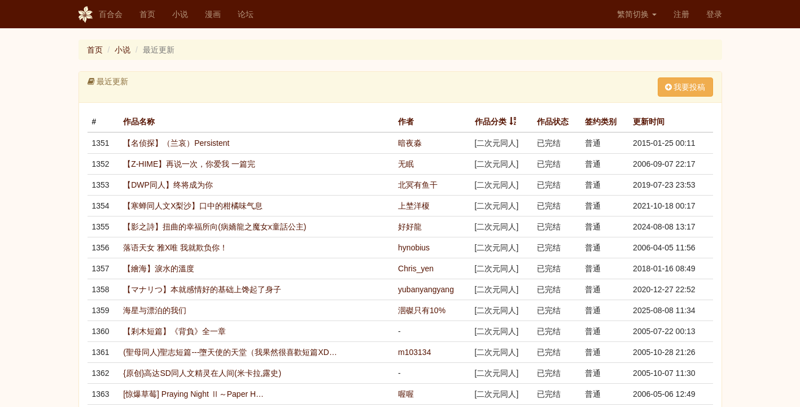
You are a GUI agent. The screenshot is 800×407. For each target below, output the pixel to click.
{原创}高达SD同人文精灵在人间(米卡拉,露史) (202, 373)
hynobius (414, 247)
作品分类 (490, 121)
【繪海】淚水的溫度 (158, 268)
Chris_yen (416, 268)
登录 (714, 14)
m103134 (414, 352)
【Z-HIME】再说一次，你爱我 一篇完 (189, 163)
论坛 (245, 14)
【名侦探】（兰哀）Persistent (176, 143)
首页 (147, 14)
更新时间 (649, 121)
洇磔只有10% (421, 310)
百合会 (100, 14)
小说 (180, 14)
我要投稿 (685, 87)
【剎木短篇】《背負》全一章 (174, 331)
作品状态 (553, 121)
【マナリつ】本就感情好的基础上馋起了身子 (202, 289)
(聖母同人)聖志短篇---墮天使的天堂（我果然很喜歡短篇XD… (230, 352)
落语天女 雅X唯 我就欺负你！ (175, 247)
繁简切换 (637, 14)
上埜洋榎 (414, 205)
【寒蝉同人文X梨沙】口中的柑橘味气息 (193, 205)
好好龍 (410, 226)
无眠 (406, 163)
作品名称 (139, 121)
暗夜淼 (410, 143)
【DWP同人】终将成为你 (168, 184)
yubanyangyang (426, 289)
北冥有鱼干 (418, 184)
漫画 (213, 14)
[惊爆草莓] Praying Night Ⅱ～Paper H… (193, 394)
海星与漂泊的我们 (154, 310)
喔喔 (406, 394)
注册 (681, 14)
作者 (406, 121)
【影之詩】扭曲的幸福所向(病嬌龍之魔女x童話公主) (214, 226)
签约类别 (601, 121)
